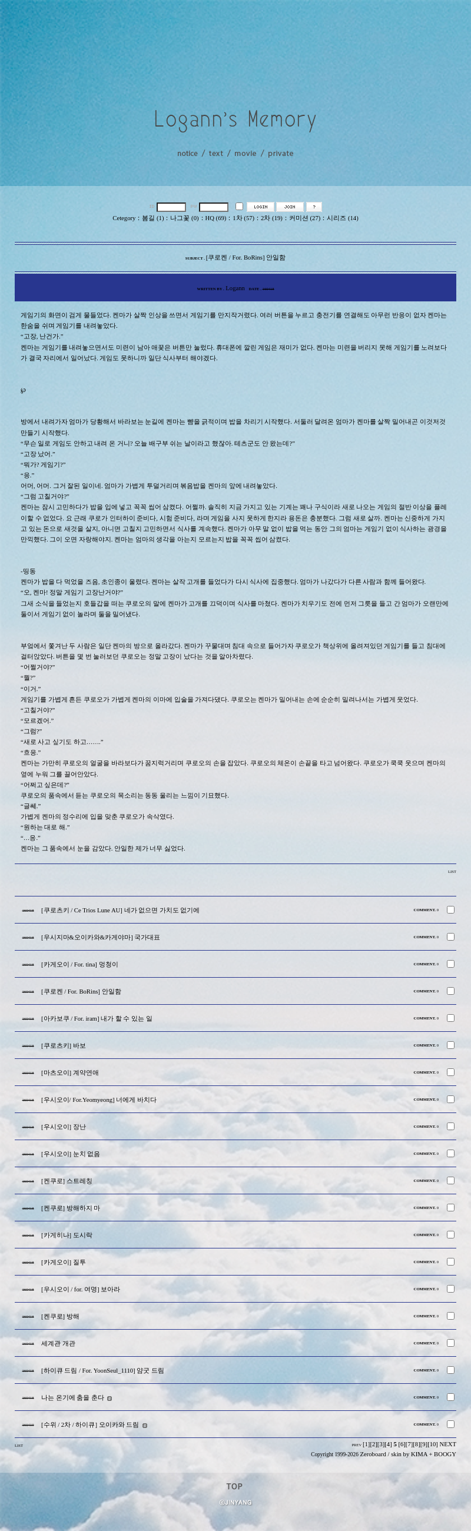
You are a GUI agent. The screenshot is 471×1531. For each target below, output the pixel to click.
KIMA (419, 1454)
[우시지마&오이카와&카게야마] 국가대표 (100, 937)
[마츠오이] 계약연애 (70, 1073)
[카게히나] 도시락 (66, 1235)
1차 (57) (243, 218)
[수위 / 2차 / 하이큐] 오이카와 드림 (90, 1425)
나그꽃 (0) (184, 218)
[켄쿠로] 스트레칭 (66, 1181)
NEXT (448, 1444)
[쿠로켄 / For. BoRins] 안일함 (81, 991)
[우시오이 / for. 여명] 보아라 (80, 1289)
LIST (452, 871)
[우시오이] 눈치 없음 (70, 1154)
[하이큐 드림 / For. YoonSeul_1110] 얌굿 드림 (102, 1370)
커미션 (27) (304, 218)
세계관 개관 (58, 1343)
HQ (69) (216, 218)
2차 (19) (272, 218)
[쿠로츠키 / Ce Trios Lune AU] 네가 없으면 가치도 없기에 (120, 910)
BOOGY (445, 1454)
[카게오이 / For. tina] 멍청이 (79, 964)
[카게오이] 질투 (63, 1262)
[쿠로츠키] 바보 (63, 1045)
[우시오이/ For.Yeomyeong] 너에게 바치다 (99, 1100)
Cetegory (123, 218)
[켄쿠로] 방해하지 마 (70, 1208)
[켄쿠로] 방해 (60, 1316)
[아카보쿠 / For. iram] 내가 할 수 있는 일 (96, 1018)
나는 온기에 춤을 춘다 (72, 1397)
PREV (356, 1445)
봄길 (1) (153, 218)
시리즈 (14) (342, 218)
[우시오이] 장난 (63, 1127)
